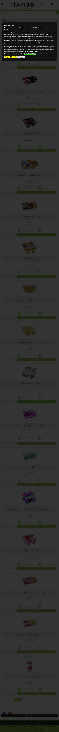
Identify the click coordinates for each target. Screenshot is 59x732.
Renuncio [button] (13, 57)
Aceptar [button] (7, 57)
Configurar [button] (21, 57)
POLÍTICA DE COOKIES (29, 53)
